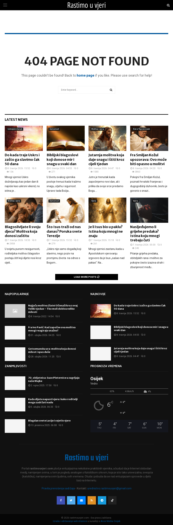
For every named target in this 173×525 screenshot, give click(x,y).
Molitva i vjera (97, 129)
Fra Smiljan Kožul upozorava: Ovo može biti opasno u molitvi (148, 159)
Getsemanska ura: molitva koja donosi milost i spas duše (52, 350)
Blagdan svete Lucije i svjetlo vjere (49, 420)
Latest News (16, 119)
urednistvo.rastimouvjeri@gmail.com (109, 488)
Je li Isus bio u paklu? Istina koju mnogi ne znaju (105, 231)
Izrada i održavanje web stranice (70, 521)
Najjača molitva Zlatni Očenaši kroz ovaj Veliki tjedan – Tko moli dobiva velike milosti (53, 309)
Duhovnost (54, 129)
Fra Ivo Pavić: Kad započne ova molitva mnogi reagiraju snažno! (52, 329)
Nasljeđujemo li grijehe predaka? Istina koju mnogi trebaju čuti (145, 233)
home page (85, 75)
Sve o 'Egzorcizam (141, 129)
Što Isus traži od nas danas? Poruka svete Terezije (64, 231)
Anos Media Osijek (110, 521)
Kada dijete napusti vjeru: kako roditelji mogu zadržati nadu (53, 401)
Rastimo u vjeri (86, 5)
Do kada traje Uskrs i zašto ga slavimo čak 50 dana (22, 159)
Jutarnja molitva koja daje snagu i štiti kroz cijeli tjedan (106, 159)
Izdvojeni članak (15, 129)
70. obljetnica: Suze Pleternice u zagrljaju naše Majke (54, 379)
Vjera (93, 201)
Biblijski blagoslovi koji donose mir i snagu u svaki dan (62, 159)
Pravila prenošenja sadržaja (58, 488)
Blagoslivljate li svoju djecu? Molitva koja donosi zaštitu (23, 231)
